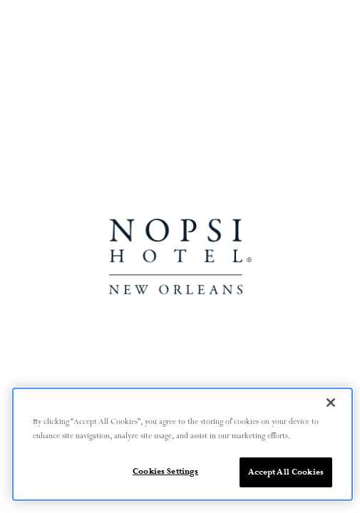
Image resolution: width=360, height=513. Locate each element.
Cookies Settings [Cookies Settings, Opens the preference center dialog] (165, 471)
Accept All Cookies (286, 472)
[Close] (330, 402)
